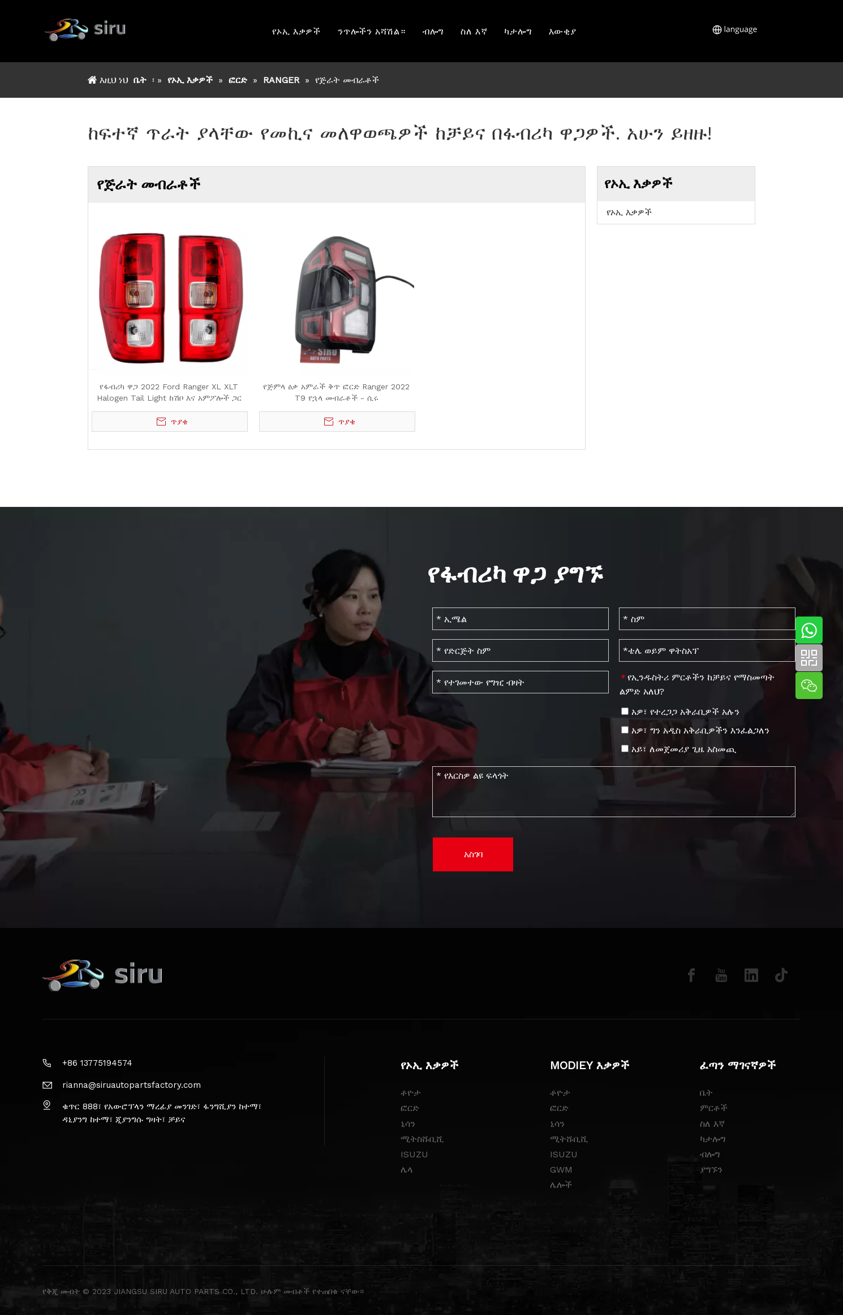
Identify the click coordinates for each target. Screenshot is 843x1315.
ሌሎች (561, 1184)
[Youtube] (721, 975)
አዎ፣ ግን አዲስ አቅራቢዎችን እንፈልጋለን (695, 730)
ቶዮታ (411, 1092)
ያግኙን (711, 1169)
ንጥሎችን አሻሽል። (372, 31)
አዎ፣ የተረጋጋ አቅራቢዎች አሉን (680, 711)
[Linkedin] (751, 975)
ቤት (706, 1092)
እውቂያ (563, 31)
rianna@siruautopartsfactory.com (131, 1085)
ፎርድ (410, 1108)
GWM (561, 1169)
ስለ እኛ (474, 31)
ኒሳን (408, 1123)
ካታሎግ (518, 31)
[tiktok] (781, 975)
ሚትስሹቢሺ (422, 1139)
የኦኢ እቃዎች (297, 31)
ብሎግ (433, 31)
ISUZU (414, 1154)
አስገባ (473, 854)
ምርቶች (714, 1108)
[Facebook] (691, 975)
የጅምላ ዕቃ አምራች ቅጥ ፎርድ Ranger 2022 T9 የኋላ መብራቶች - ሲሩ (336, 392)
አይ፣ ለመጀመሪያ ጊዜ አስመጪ (678, 749)
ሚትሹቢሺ (569, 1139)
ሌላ (406, 1169)
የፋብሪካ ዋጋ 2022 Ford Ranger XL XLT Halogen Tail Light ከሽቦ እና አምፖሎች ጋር (169, 392)
